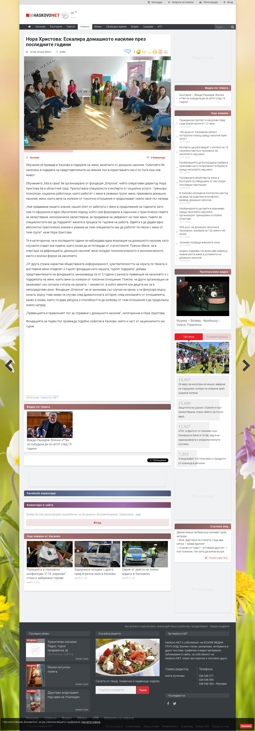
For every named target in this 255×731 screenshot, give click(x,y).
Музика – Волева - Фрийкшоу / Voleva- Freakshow (198, 323)
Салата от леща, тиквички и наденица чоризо (127, 681)
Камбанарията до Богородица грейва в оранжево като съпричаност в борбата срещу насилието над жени (203, 166)
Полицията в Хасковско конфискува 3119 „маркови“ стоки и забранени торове (46, 573)
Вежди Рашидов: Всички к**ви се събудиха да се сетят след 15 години (49, 444)
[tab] (189, 338)
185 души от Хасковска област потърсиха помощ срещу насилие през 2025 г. (203, 135)
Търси (142, 690)
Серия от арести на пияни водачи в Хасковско (140, 571)
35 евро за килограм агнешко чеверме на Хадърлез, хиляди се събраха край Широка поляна (201, 388)
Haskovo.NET (49, 397)
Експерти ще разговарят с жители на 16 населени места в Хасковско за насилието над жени (203, 150)
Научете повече (90, 722)
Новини (84, 26)
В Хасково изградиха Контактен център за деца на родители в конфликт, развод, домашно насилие (203, 196)
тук (138, 514)
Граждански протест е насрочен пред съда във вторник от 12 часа (202, 121)
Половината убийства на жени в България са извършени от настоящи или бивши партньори (202, 181)
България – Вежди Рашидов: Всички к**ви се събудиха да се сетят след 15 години (202, 98)
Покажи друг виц (216, 557)
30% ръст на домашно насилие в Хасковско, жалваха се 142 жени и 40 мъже (202, 230)
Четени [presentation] (188, 336)
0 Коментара (158, 157)
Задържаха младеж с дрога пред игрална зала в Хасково (95, 571)
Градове (148, 26)
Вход (97, 522)
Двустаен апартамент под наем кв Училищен (63, 695)
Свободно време (116, 26)
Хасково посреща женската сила (199, 242)
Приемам (246, 726)
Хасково (34, 157)
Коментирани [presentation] (217, 336)
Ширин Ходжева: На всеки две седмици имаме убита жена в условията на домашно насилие (203, 254)
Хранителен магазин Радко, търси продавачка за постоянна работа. (62, 648)
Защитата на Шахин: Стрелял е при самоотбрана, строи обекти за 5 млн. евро (201, 412)
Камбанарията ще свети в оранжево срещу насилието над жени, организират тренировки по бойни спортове (201, 214)
